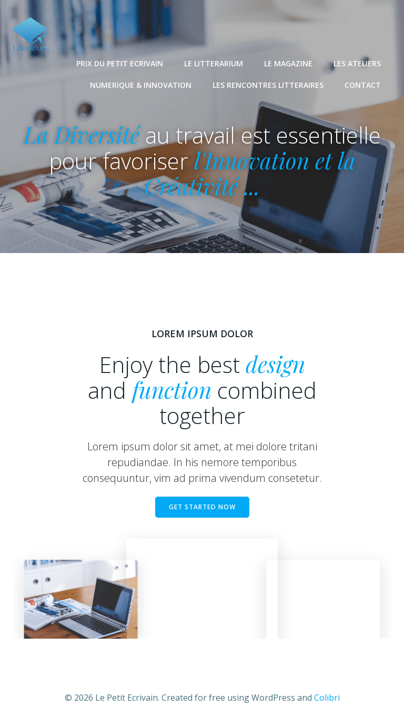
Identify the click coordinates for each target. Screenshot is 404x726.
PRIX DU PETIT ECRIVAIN (119, 63)
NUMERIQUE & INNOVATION (140, 85)
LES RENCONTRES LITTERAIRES (268, 85)
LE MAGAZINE (288, 63)
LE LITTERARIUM (213, 63)
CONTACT (363, 85)
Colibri (327, 697)
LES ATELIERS (357, 63)
